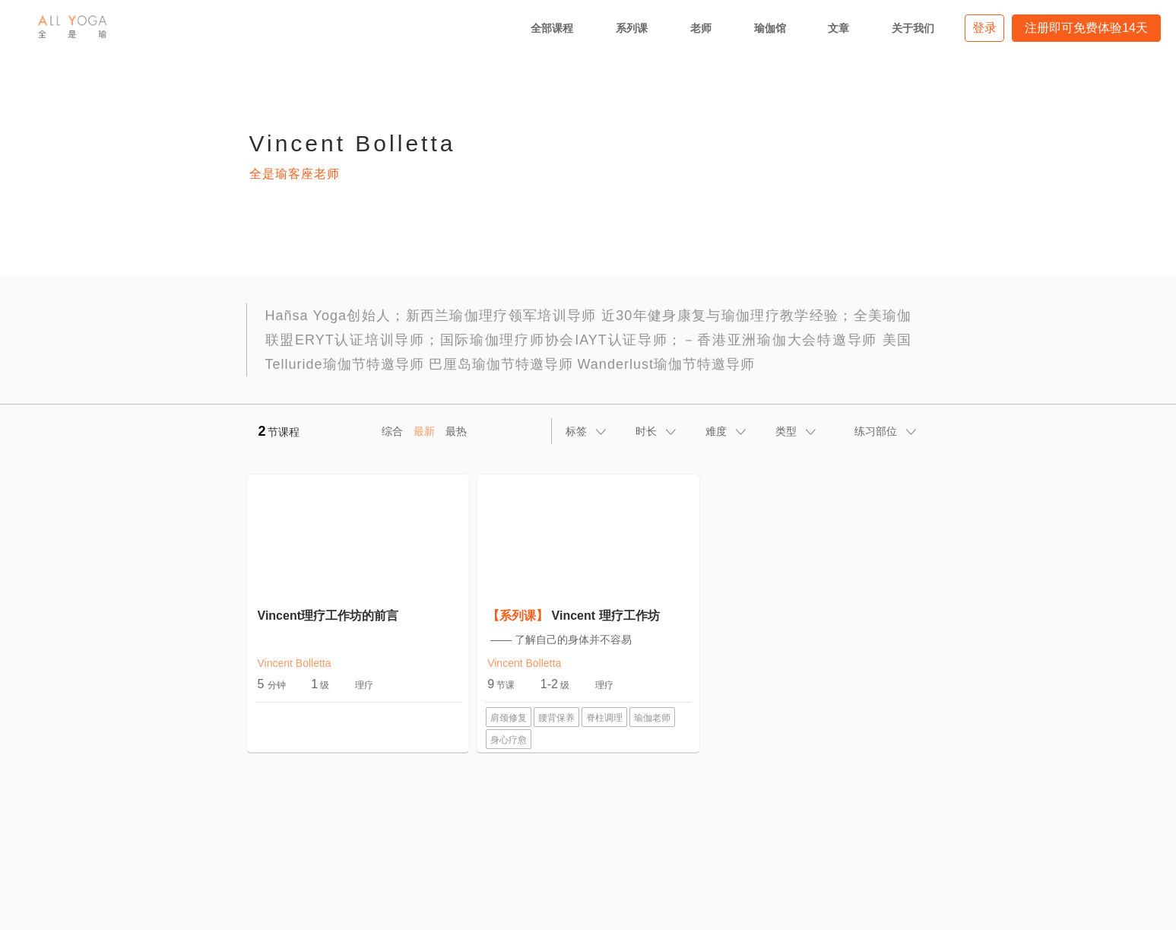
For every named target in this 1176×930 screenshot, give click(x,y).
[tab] (587, 431)
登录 (984, 27)
